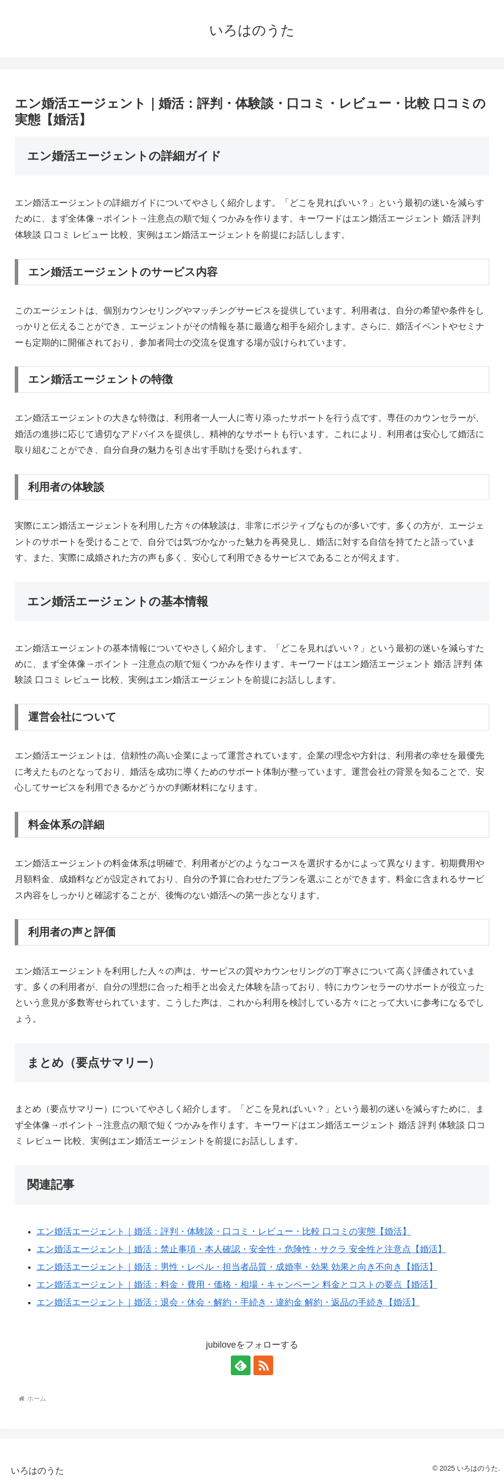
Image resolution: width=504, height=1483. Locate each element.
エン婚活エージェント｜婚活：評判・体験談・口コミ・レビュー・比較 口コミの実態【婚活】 (223, 1231)
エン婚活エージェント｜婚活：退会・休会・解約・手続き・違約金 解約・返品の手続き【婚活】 (228, 1302)
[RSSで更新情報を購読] (263, 1365)
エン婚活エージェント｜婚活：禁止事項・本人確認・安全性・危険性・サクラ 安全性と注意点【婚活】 (241, 1249)
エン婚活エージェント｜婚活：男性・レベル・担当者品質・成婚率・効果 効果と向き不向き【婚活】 (237, 1267)
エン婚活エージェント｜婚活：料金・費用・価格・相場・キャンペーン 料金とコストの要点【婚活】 (237, 1285)
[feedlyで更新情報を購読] (241, 1365)
